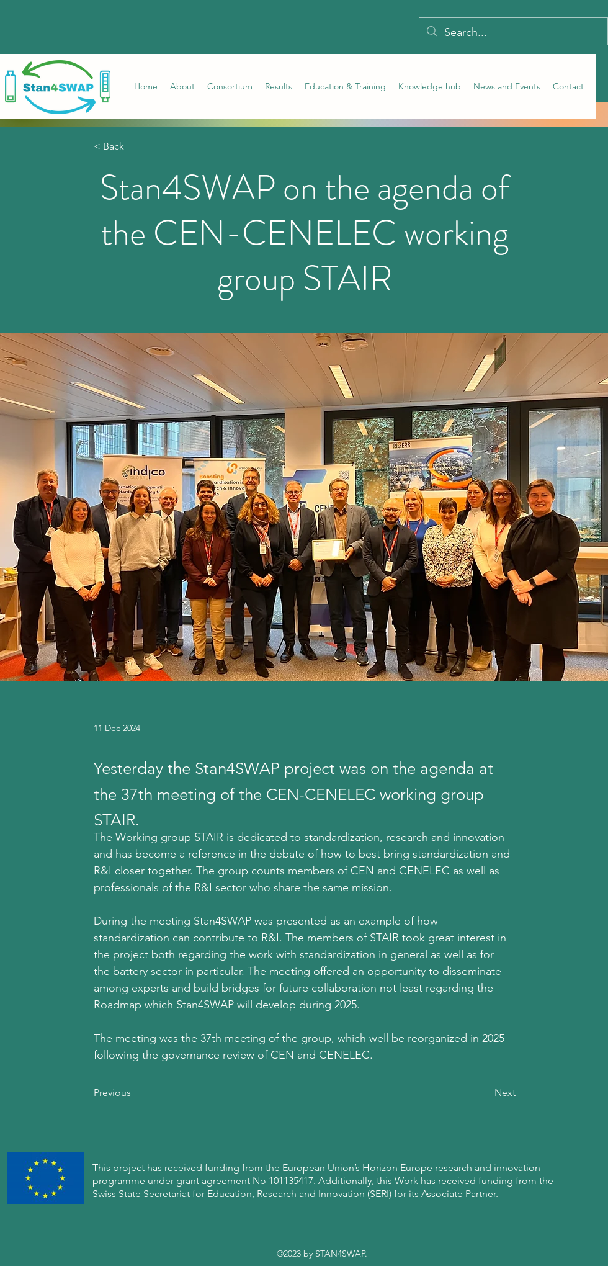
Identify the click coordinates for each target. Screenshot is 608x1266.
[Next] (485, 1092)
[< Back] (135, 147)
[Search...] (512, 33)
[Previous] (135, 1092)
